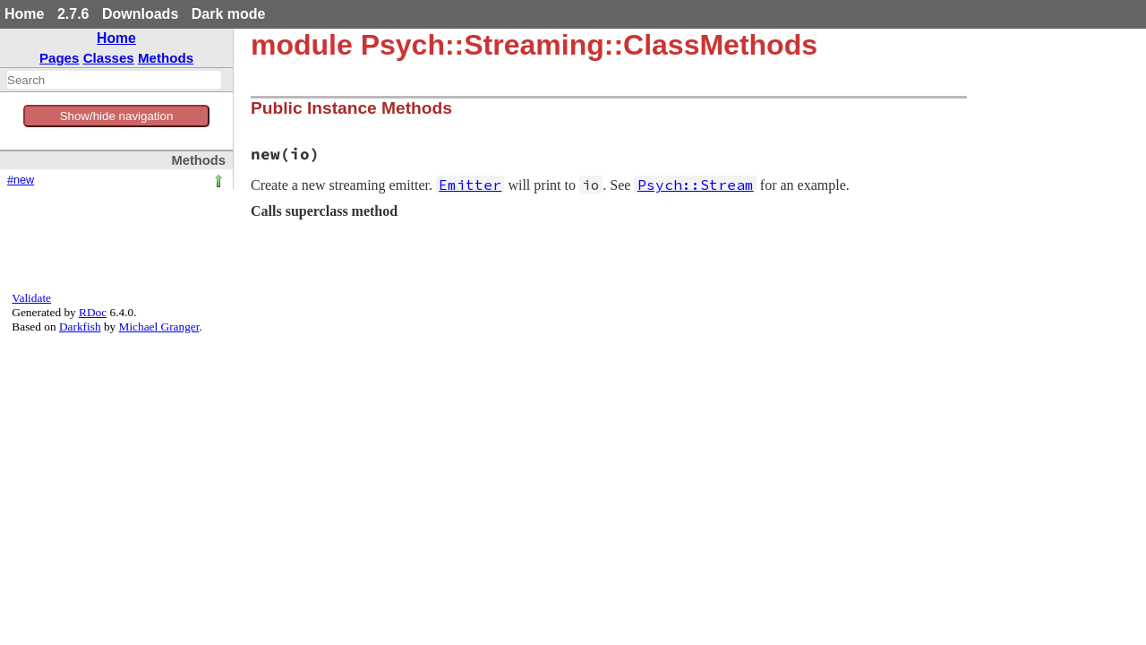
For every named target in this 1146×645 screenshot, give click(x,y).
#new (20, 180)
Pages (59, 57)
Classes (108, 57)
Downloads (140, 14)
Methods (165, 57)
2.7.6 (73, 14)
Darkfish (80, 326)
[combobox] (114, 80)
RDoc (93, 312)
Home (24, 14)
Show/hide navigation (117, 116)
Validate (31, 298)
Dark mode (229, 14)
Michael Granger (159, 326)
